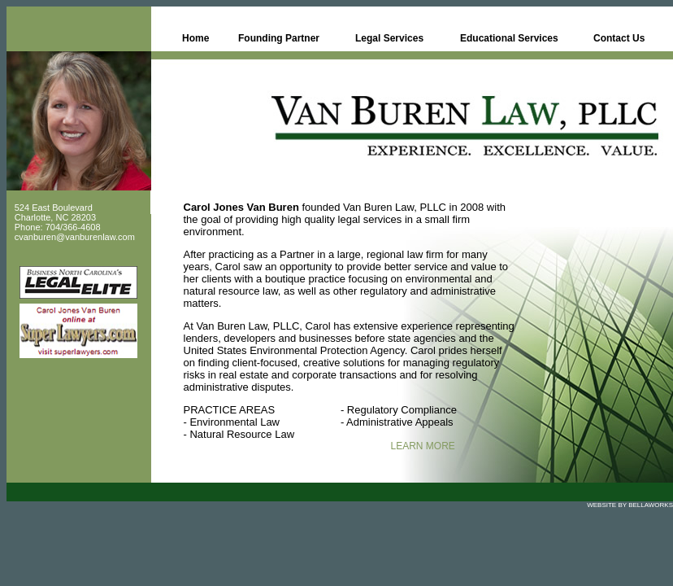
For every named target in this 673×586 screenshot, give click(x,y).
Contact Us (619, 38)
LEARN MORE (423, 446)
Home (195, 38)
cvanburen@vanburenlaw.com (75, 237)
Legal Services (389, 38)
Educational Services (509, 38)
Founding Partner (278, 38)
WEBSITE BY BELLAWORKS (630, 505)
